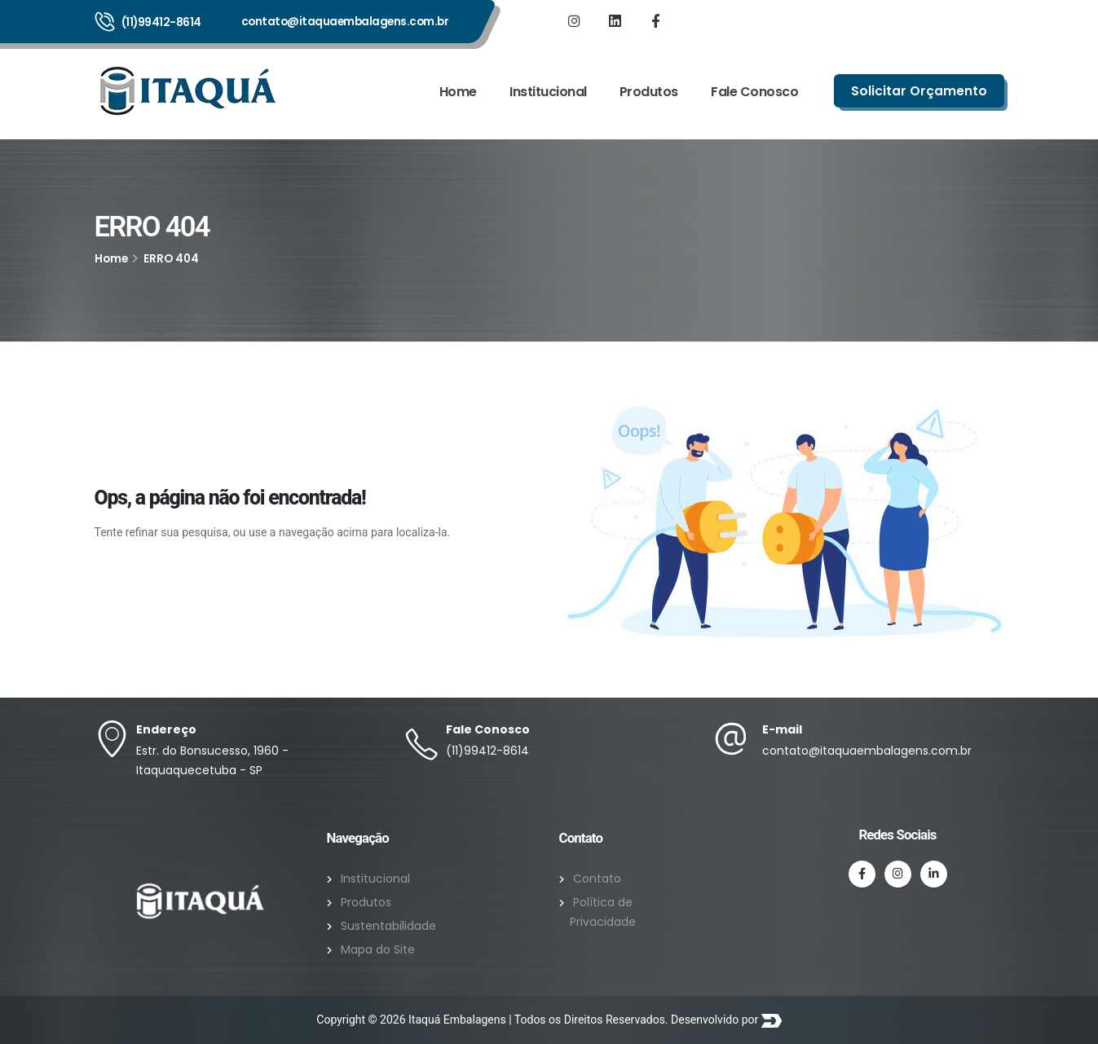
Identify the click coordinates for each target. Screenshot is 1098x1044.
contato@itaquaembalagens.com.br (345, 22)
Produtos (649, 91)
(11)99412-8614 (161, 22)
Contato (597, 878)
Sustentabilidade (388, 926)
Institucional (548, 91)
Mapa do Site (378, 949)
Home (458, 91)
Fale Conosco (754, 91)
